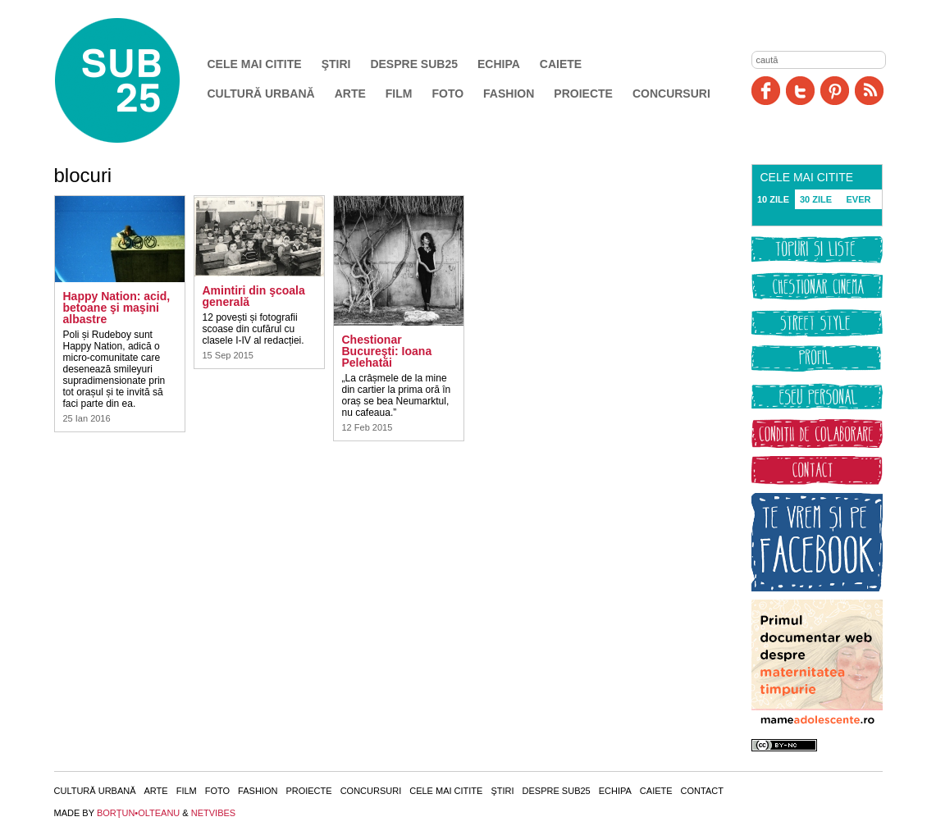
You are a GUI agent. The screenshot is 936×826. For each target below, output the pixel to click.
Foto (447, 93)
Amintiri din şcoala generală (254, 296)
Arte (350, 93)
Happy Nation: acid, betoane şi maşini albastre (117, 308)
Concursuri (671, 93)
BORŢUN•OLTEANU (138, 813)
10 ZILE (773, 199)
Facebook (765, 90)
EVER (859, 199)
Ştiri (336, 64)
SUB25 (136, 80)
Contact (702, 791)
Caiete (561, 64)
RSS (869, 90)
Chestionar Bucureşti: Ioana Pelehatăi (387, 351)
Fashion (508, 93)
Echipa (498, 64)
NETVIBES (213, 813)
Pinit (834, 90)
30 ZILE (816, 199)
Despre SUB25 (414, 64)
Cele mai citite (255, 64)
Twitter (800, 90)
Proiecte (583, 93)
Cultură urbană (261, 93)
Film (399, 93)
